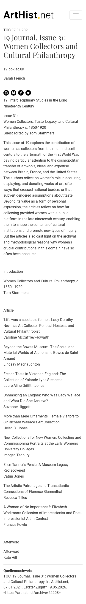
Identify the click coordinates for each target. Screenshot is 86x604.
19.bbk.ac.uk (13, 69)
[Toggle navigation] (75, 15)
